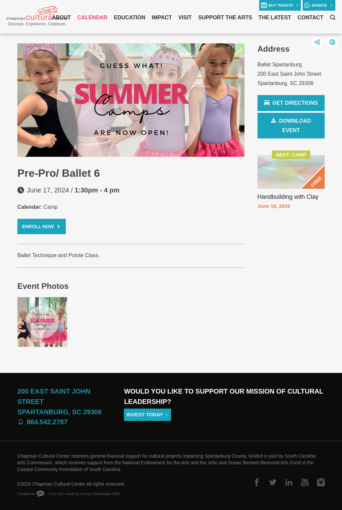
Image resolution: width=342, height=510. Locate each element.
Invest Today (145, 414)
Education (129, 17)
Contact (310, 17)
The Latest (275, 17)
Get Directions (291, 103)
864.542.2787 (47, 422)
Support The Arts (225, 17)
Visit (185, 17)
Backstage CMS (106, 494)
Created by (26, 494)
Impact (162, 17)
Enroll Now (38, 226)
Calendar (92, 17)
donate (319, 5)
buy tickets (281, 5)
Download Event (295, 125)
